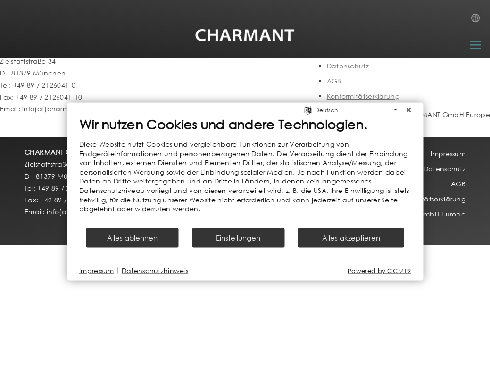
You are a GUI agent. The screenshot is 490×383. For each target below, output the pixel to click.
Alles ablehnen (132, 237)
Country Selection (478, 21)
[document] (245, 171)
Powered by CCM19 (379, 270)
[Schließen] (408, 110)
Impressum (96, 270)
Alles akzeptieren (351, 237)
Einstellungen (238, 237)
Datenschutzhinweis (155, 270)
